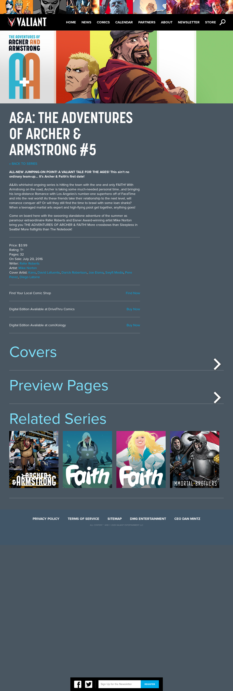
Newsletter (189, 22)
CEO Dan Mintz (187, 665)
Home (71, 22)
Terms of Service (83, 665)
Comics (103, 22)
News (86, 22)
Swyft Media (198, 272)
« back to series (107, 164)
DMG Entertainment (148, 665)
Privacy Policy (46, 665)
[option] (33, 399)
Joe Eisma (179, 272)
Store (210, 22)
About (166, 22)
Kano (115, 272)
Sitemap (115, 665)
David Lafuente (132, 272)
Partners (146, 22)
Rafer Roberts (113, 263)
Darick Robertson (157, 272)
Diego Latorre (113, 277)
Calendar (124, 22)
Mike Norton (111, 268)
